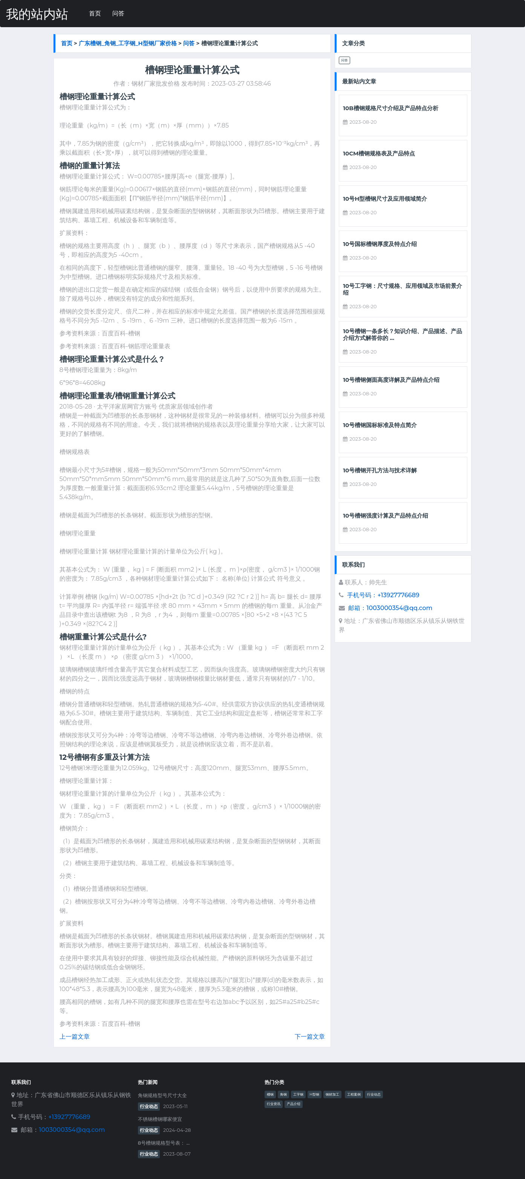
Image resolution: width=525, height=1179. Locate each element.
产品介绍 (293, 1104)
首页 (95, 13)
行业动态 (149, 1106)
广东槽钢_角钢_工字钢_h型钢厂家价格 (128, 43)
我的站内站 (37, 14)
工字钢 (298, 1094)
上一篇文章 (75, 1036)
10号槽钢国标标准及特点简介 (380, 425)
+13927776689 (69, 1117)
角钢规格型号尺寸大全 (162, 1095)
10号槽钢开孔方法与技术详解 (380, 470)
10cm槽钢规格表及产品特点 (379, 153)
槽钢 (270, 1094)
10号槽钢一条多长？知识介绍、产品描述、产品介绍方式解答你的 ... (402, 334)
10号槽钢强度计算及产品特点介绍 (385, 515)
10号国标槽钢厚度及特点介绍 (380, 244)
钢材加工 (332, 1094)
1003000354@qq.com (72, 1129)
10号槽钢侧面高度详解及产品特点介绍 (391, 380)
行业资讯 (273, 1104)
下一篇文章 (310, 1036)
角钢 (283, 1094)
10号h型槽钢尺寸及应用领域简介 (385, 198)
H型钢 (314, 1094)
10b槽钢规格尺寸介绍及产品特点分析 (390, 108)
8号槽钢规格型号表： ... (164, 1143)
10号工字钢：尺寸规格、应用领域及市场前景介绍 (402, 289)
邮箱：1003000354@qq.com (390, 608)
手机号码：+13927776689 (383, 595)
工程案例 (354, 1094)
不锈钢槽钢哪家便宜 (160, 1119)
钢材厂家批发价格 (156, 83)
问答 (118, 13)
